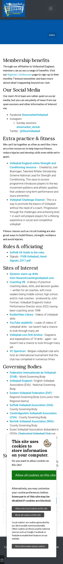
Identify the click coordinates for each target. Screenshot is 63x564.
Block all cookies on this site (28, 515)
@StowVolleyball (30, 131)
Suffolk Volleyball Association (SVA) (31, 405)
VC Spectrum (18, 351)
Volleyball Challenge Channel (27, 199)
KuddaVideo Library (21, 314)
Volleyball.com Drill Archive (26, 335)
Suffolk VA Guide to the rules (27, 252)
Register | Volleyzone (19, 74)
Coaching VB (17, 282)
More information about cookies (30, 546)
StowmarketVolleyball (35, 114)
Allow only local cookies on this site (31, 508)
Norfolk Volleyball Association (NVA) (32, 421)
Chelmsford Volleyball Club (34, 433)
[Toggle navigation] (50, 8)
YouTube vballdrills (21, 322)
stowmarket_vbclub (28, 127)
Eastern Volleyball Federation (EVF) (31, 393)
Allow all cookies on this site (35, 475)
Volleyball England (21, 380)
